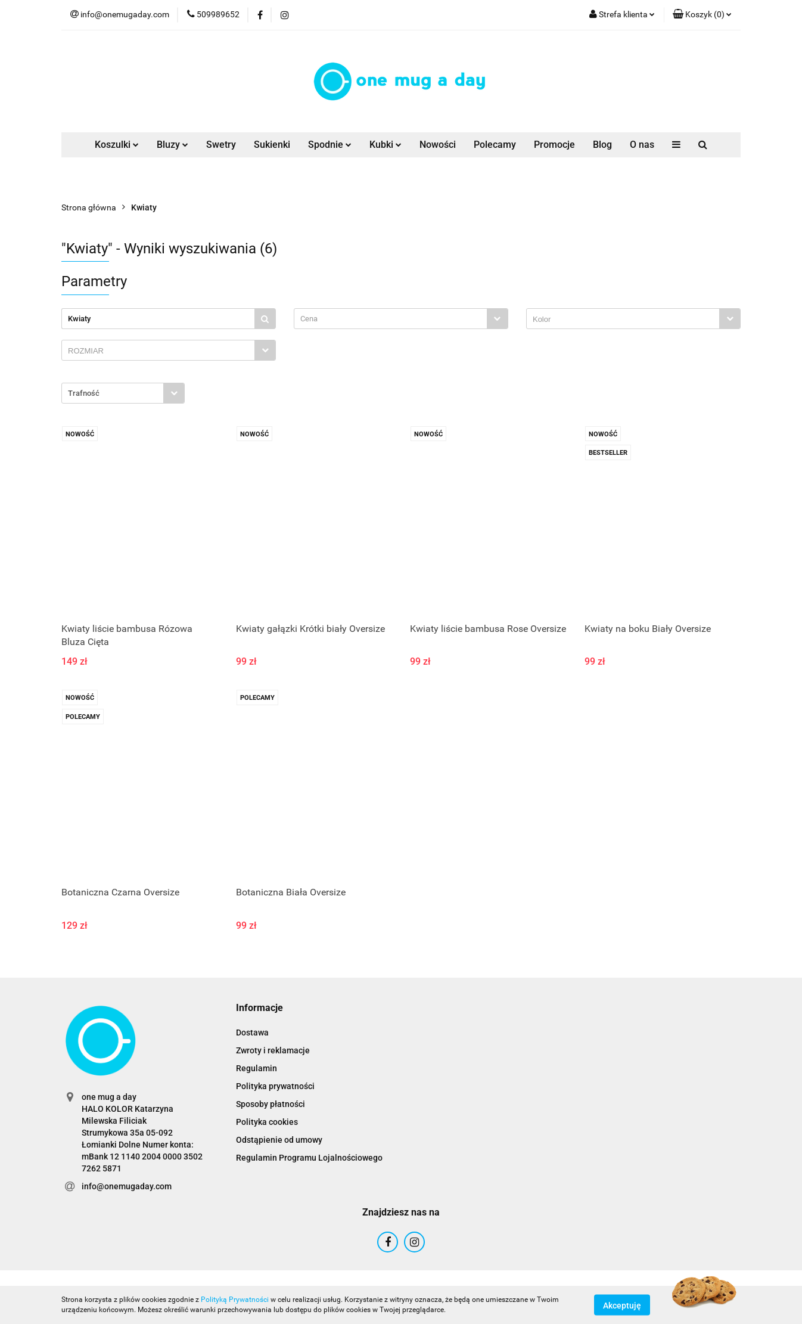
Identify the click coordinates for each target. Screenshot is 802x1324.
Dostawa (252, 1032)
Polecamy (495, 144)
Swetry (221, 144)
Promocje (554, 144)
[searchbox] (626, 319)
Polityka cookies (267, 1122)
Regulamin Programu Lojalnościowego (309, 1157)
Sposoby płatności (270, 1104)
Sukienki (272, 144)
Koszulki (117, 144)
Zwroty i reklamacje (273, 1050)
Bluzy (172, 144)
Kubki (385, 144)
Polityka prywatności (275, 1086)
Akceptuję (622, 1305)
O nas (642, 144)
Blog (602, 144)
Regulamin (256, 1068)
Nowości (437, 144)
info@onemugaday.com (127, 1186)
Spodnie (330, 144)
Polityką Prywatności (235, 1299)
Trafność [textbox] (84, 393)
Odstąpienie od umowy (279, 1140)
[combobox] (401, 318)
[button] (702, 15)
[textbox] (390, 318)
